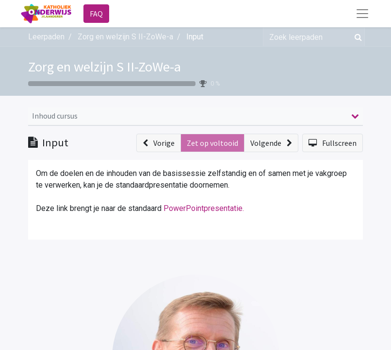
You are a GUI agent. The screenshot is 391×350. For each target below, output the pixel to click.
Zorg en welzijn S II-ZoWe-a (104, 66)
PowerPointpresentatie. (203, 208)
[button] (158, 143)
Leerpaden (46, 36)
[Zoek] (356, 37)
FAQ (96, 13)
